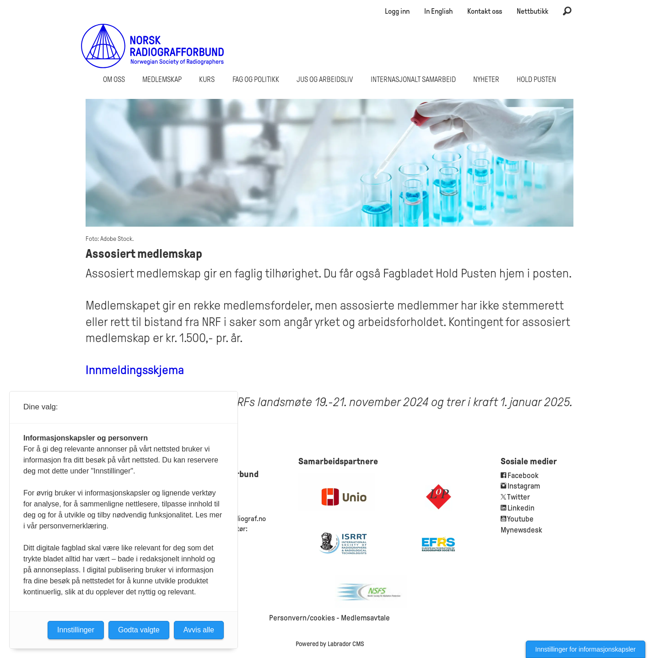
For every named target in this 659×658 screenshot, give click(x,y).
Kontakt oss (484, 11)
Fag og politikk (255, 79)
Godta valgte (139, 630)
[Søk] (567, 11)
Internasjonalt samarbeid (413, 79)
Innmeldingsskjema (135, 370)
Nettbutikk (532, 11)
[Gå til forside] (153, 46)
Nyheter (486, 79)
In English (438, 11)
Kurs (207, 79)
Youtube (520, 519)
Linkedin (521, 508)
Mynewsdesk (521, 530)
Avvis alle (199, 630)
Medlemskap (162, 79)
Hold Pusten (536, 79)
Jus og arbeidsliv (325, 79)
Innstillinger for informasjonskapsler (585, 649)
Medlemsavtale (365, 618)
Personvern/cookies (302, 618)
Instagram (524, 486)
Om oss (114, 79)
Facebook (522, 475)
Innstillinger (75, 630)
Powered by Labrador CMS (330, 643)
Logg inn (397, 11)
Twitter (518, 497)
